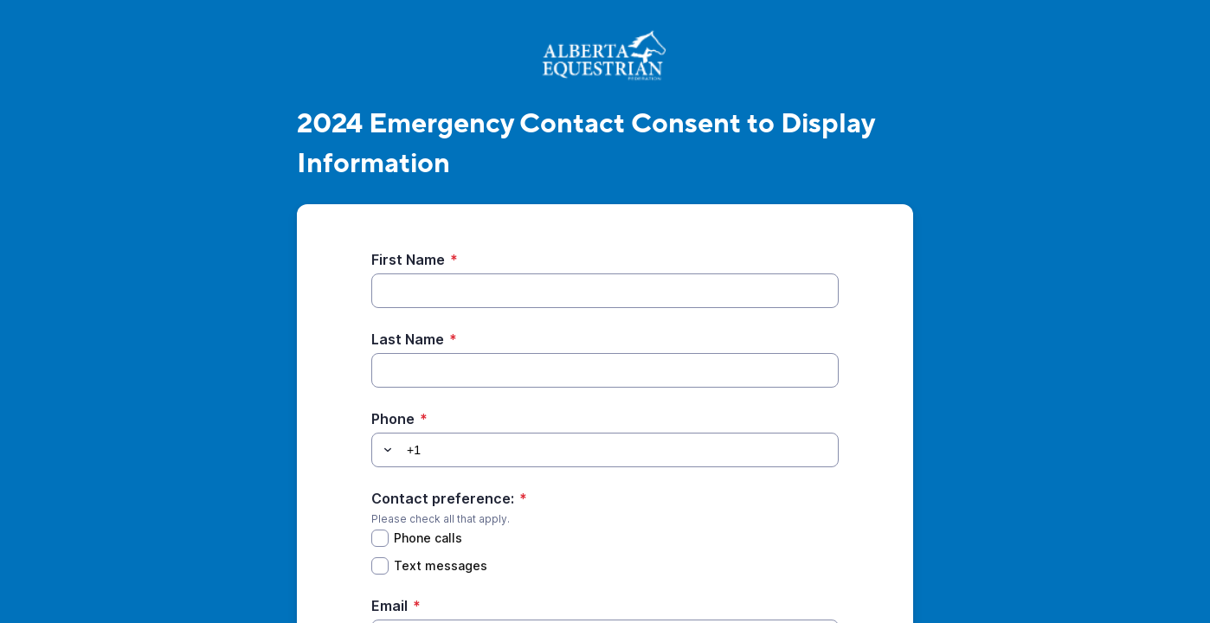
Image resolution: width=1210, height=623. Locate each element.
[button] (385, 450)
